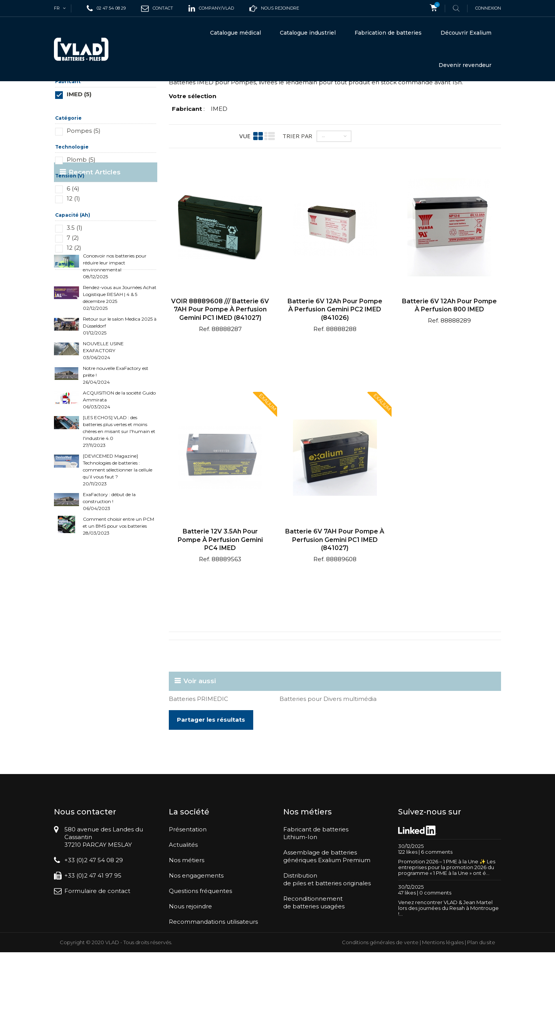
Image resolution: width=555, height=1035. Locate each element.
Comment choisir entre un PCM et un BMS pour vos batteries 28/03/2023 (118, 655)
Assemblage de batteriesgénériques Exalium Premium (326, 923)
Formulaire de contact (97, 958)
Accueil (63, 94)
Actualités (183, 912)
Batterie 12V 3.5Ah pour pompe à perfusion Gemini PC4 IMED (220, 607)
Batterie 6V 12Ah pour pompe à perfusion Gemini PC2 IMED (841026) (335, 377)
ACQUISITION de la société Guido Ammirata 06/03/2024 (119, 528)
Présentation (188, 897)
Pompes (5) (84, 198)
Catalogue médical (235, 32)
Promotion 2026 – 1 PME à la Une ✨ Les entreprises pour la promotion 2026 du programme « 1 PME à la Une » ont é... (446, 935)
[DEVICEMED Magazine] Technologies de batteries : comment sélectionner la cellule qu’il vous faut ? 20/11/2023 (117, 598)
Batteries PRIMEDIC (198, 766)
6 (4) (73, 256)
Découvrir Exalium (466, 32)
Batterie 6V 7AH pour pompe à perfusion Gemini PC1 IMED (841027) (334, 607)
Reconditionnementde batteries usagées (314, 970)
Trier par (297, 203)
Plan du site (481, 1025)
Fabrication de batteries (388, 32)
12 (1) (73, 266)
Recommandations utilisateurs (213, 989)
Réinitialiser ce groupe (134, 173)
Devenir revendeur (465, 65)
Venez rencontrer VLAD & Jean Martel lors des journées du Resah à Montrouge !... (448, 976)
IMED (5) (79, 162)
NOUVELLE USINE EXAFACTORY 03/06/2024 (103, 479)
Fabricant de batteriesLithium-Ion (315, 900)
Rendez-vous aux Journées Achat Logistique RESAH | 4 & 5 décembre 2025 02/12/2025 (119, 426)
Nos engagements (196, 943)
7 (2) (73, 305)
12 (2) (74, 315)
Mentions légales (443, 1025)
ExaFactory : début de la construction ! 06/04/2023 (109, 630)
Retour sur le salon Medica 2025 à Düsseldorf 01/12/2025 (119, 455)
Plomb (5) (81, 227)
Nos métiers (186, 927)
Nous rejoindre (190, 974)
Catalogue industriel (308, 32)
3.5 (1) (74, 295)
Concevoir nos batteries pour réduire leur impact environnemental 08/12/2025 (114, 395)
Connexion (488, 8)
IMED (219, 176)
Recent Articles (95, 367)
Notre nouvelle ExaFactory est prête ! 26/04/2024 (115, 504)
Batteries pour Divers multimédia (328, 766)
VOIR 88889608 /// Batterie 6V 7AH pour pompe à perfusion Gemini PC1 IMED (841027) (220, 377)
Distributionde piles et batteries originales (327, 947)
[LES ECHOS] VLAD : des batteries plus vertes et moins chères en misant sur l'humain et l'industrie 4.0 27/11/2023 (119, 560)
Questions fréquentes (200, 958)
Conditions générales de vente (380, 1025)
